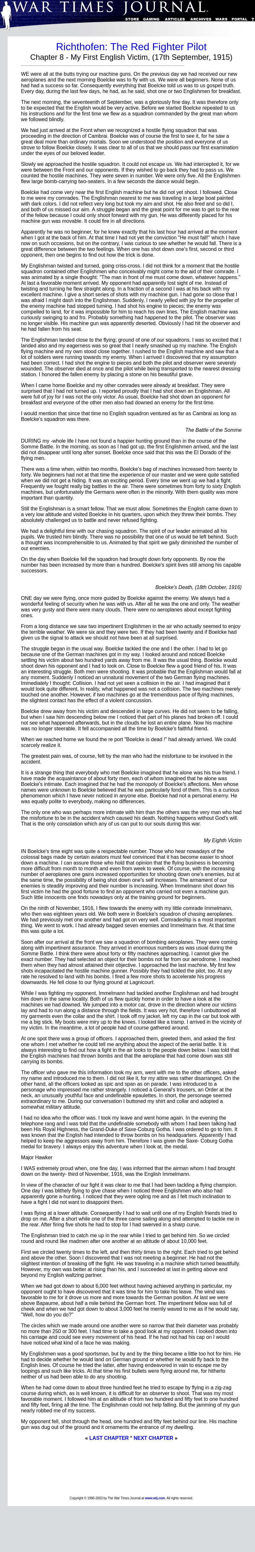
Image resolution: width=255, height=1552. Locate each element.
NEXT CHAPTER (153, 1438)
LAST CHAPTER (109, 1438)
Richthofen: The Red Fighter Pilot (131, 46)
